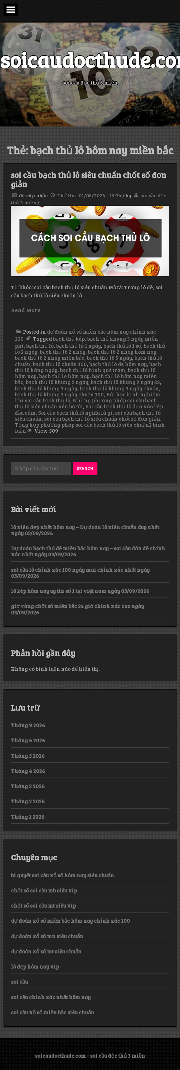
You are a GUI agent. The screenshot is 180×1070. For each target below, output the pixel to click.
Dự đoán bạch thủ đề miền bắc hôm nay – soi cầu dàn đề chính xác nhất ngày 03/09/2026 (88, 551)
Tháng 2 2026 (28, 801)
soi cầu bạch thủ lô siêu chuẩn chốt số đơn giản (88, 179)
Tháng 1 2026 (27, 816)
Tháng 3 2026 (28, 786)
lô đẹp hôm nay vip (35, 966)
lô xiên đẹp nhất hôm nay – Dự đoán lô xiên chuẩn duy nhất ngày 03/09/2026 (85, 530)
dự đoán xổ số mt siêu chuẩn (46, 951)
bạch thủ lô (40, 345)
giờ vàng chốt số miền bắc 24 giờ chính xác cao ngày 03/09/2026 (77, 609)
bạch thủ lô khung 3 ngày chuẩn (119, 388)
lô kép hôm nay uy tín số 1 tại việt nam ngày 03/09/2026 (80, 590)
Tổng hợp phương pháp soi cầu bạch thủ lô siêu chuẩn (82, 424)
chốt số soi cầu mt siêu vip (43, 905)
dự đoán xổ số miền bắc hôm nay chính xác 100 (70, 920)
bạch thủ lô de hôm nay (118, 363)
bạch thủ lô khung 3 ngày (46, 388)
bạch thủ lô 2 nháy (62, 351)
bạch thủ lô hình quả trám (92, 369)
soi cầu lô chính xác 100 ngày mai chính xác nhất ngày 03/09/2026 (80, 572)
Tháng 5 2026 (28, 755)
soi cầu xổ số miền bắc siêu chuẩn (52, 1012)
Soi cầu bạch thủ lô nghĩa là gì (75, 412)
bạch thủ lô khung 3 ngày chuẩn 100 (59, 394)
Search (85, 468)
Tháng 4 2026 (28, 770)
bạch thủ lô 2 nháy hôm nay (122, 351)
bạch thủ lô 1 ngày (78, 345)
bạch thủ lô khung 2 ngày (57, 381)
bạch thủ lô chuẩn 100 (60, 363)
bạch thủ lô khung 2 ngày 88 (125, 381)
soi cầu (19, 981)
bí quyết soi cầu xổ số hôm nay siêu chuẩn (62, 875)
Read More (26, 310)
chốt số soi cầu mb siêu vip (44, 890)
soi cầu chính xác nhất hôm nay (51, 997)
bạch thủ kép (69, 338)
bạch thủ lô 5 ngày (109, 357)
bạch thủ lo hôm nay (64, 375)
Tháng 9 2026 (28, 725)
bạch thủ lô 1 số (122, 345)
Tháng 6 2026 (28, 740)
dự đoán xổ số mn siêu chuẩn (47, 936)
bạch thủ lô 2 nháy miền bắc (49, 357)
